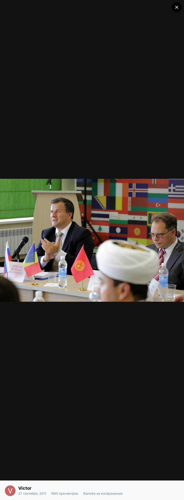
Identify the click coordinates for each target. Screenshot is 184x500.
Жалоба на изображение (103, 493)
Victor (25, 488)
